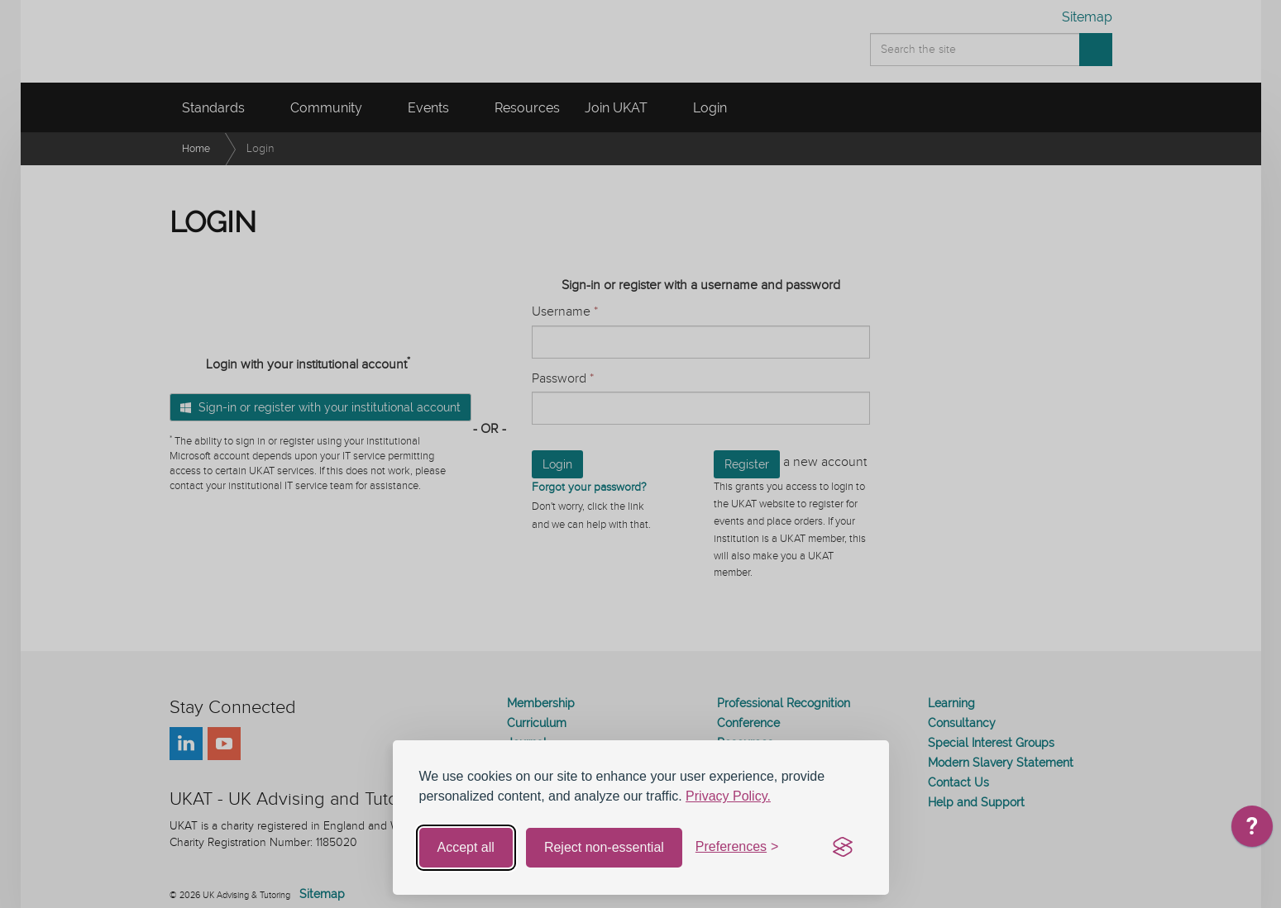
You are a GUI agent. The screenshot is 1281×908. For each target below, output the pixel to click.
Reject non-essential (604, 847)
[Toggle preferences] (737, 847)
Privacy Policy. (728, 796)
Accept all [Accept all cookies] (466, 847)
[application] (1252, 830)
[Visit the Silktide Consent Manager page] (843, 848)
